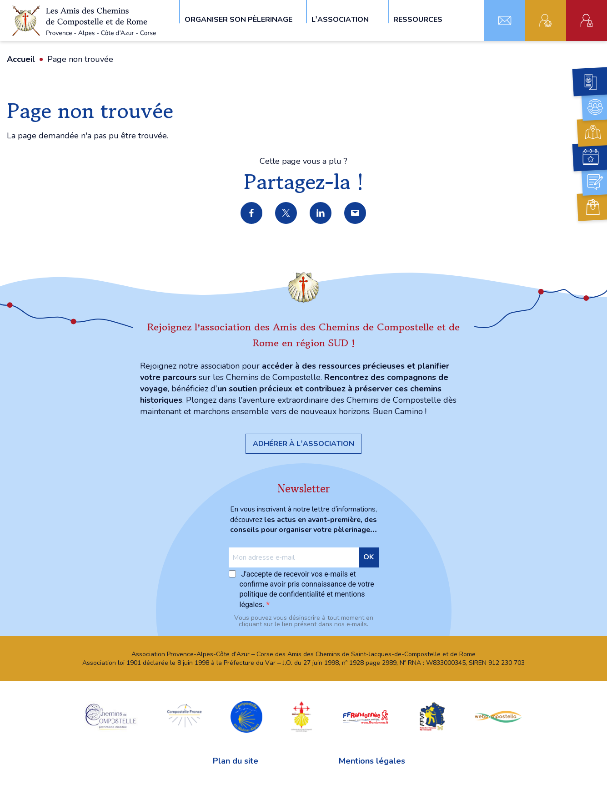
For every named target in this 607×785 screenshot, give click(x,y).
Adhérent (545, 20)
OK (368, 557)
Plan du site (235, 760)
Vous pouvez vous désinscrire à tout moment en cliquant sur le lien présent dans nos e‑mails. (303, 621)
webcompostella (498, 716)
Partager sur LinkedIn (321, 213)
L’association (340, 19)
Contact (504, 20)
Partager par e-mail (355, 213)
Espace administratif (586, 20)
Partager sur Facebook (252, 213)
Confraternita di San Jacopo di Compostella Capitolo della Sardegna (301, 716)
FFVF (432, 716)
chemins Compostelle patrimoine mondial (111, 716)
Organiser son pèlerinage (238, 19)
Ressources (417, 19)
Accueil (21, 59)
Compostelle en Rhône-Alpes (246, 716)
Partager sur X (286, 213)
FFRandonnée (366, 716)
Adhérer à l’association (303, 444)
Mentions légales (372, 760)
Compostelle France (184, 716)
